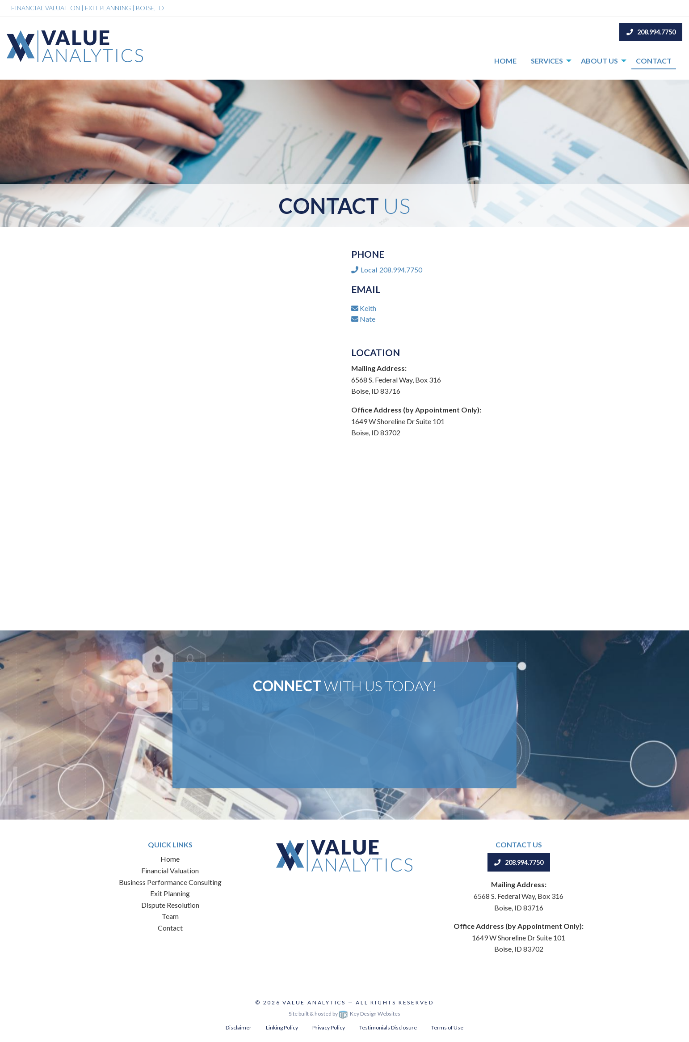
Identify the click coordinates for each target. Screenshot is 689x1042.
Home (170, 859)
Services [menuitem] (547, 60)
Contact (170, 927)
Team (170, 916)
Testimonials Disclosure (388, 1027)
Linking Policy (282, 1027)
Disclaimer (239, 1027)
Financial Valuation (170, 870)
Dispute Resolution (170, 905)
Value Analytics (314, 1002)
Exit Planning (170, 893)
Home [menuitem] (505, 60)
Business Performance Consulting (170, 882)
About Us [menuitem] (599, 60)
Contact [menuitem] (654, 60)
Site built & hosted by (344, 1013)
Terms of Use (447, 1027)
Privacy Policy (328, 1027)
